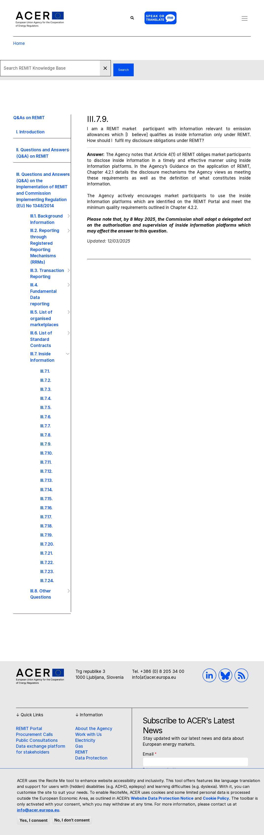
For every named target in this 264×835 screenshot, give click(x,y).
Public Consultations (37, 740)
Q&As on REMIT (29, 117)
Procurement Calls (34, 734)
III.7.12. (46, 471)
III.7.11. (46, 462)
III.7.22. (47, 562)
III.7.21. (46, 553)
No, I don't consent (71, 820)
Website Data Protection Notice (162, 798)
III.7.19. (46, 535)
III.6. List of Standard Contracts (41, 339)
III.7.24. (47, 580)
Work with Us (88, 734)
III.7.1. (45, 371)
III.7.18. (46, 525)
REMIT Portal (29, 728)
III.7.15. (46, 498)
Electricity (85, 740)
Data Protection (91, 758)
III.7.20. (47, 544)
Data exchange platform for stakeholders (40, 749)
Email (148, 754)
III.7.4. (46, 398)
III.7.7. (45, 425)
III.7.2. (45, 380)
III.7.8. (46, 434)
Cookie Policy (216, 798)
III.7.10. (46, 453)
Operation (67, 150)
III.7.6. (45, 416)
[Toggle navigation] (243, 18)
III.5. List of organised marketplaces (44, 318)
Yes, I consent (33, 820)
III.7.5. (46, 407)
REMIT (81, 752)
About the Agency (93, 728)
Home (19, 43)
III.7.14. (46, 489)
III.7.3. (46, 389)
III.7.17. (46, 516)
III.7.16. (46, 507)
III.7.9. (46, 444)
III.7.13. (46, 480)
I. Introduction (30, 131)
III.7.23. (47, 571)
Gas (79, 746)
